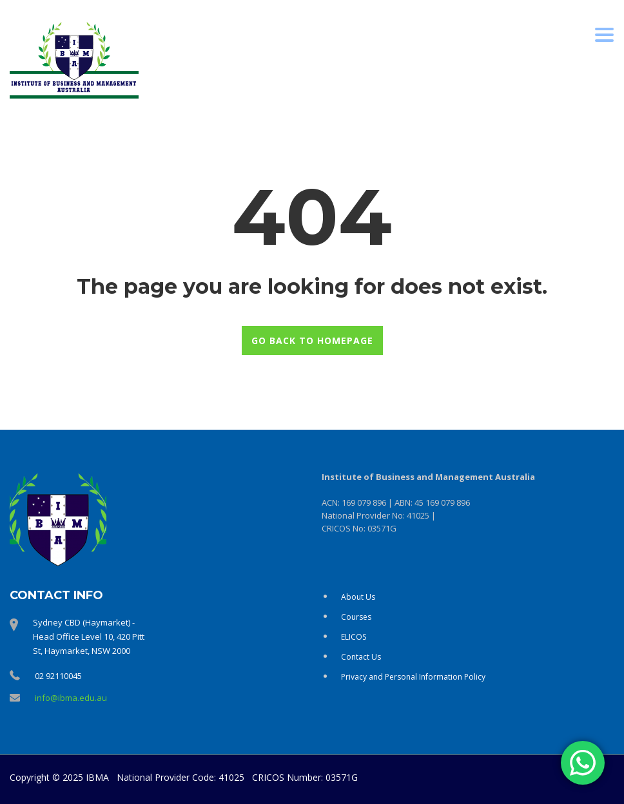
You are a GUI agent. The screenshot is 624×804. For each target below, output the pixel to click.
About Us (358, 596)
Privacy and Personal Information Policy (413, 676)
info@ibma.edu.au (71, 698)
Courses (356, 616)
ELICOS (353, 636)
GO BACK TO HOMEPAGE (312, 340)
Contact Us (361, 656)
